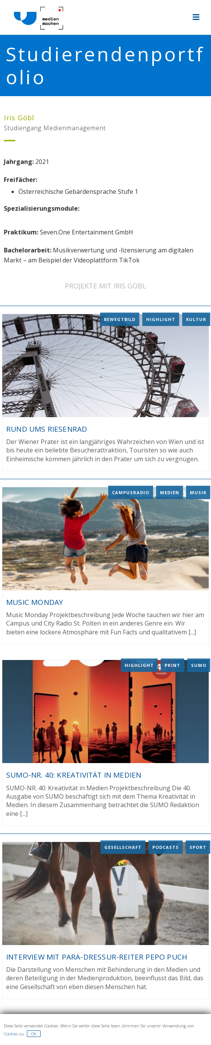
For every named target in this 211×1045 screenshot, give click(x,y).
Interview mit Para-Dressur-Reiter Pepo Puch (96, 956)
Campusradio (130, 492)
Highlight (160, 319)
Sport (198, 846)
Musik (198, 492)
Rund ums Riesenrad (46, 429)
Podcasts (165, 846)
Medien (169, 492)
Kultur (196, 319)
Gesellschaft (123, 846)
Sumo (198, 665)
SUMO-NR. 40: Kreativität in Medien (73, 775)
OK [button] (33, 1034)
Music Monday (34, 602)
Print (172, 665)
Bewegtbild (119, 319)
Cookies (11, 1034)
